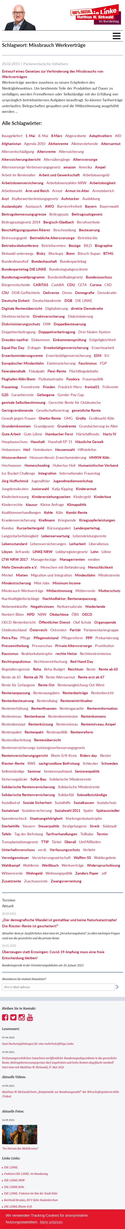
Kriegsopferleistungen (97, 520)
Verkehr (89, 849)
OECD (87, 614)
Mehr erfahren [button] (51, 1222)
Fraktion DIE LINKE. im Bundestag (26, 1174)
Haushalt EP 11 (60, 441)
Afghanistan (11, 143)
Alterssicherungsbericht (21, 159)
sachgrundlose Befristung (59, 763)
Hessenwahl (65, 449)
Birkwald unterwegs (17, 253)
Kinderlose (102, 496)
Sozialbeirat (11, 802)
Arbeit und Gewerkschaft (59, 175)
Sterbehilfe (11, 826)
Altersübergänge (57, 159)
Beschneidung (64, 230)
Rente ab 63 (108, 669)
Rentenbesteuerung (18, 700)
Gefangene (46, 394)
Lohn (94, 551)
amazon (69, 167)
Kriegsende (67, 520)
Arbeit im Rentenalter (19, 175)
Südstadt (110, 826)
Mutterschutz (109, 590)
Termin (102, 834)
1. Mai (30, 135)
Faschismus (88, 363)
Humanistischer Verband (98, 465)
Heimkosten (42, 449)
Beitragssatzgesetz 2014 (21, 222)
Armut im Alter (77, 190)
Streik (95, 826)
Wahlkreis (31, 865)
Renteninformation (102, 708)
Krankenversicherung (19, 520)
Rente (91, 669)
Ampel (100, 167)
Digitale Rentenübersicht (22, 308)
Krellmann (47, 520)
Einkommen (40, 339)
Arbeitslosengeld (96, 175)
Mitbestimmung (59, 590)
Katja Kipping (62, 489)
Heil (26, 449)
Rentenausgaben (46, 693)
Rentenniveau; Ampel (98, 724)
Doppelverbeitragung (18, 332)
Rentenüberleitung (16, 740)
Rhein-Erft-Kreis (64, 755)
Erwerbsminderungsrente (22, 355)
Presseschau (42, 645)
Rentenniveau (67, 724)
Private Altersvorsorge (73, 645)
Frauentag (10, 387)
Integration (47, 473)
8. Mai (43, 135)
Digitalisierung (56, 308)
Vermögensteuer (15, 857)
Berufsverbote (88, 222)
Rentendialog (47, 700)
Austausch (33, 206)
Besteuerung (89, 230)
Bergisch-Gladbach (58, 222)
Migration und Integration (51, 575)
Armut (57, 190)
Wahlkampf (11, 865)
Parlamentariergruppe (101, 630)
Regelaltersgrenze (16, 669)
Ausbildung (91, 198)
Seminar (34, 771)
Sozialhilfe (63, 802)
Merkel (7, 575)
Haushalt (38, 441)
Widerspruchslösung (103, 865)
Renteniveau (11, 716)
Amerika (85, 167)
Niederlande (95, 606)
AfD (118, 135)
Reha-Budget (54, 669)
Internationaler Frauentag (79, 473)
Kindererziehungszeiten (51, 496)
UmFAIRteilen (90, 842)
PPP (89, 638)
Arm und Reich (37, 190)
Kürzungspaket (59, 528)
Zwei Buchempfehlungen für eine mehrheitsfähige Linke (38, 1044)
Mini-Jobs (42, 583)
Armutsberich (103, 190)
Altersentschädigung (18, 151)
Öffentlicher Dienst (54, 622)
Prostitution (104, 645)
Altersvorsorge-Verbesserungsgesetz (31, 167)
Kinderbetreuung (15, 496)
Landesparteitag (87, 528)
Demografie (84, 292)
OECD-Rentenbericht (19, 622)
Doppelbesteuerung (70, 324)
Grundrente (66, 426)
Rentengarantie (72, 708)
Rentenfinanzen (44, 708)
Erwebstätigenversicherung (66, 347)
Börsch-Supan (89, 253)
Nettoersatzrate (69, 606)
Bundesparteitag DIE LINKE (24, 269)
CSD (108, 284)
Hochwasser (12, 465)
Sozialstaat (10, 810)
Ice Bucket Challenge (18, 473)
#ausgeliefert (12, 135)
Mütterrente (85, 590)
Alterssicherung (71, 151)
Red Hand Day (81, 661)
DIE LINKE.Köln (14, 1187)
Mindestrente (109, 575)
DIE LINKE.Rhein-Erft (18, 1206)
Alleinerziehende (84, 143)
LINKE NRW (43, 551)
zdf (104, 873)
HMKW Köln (99, 457)
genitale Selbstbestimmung (23, 402)
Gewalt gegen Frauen (19, 418)
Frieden (49, 387)
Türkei (56, 842)
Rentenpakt (34, 732)
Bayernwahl (109, 206)
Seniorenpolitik (87, 771)
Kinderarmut (86, 489)
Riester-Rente (13, 763)
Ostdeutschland (14, 630)
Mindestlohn (85, 575)
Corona (95, 284)
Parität (75, 630)
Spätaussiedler (108, 810)
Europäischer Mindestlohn (23, 363)
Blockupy (56, 253)
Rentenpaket (12, 732)
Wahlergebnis (105, 857)
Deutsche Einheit (16, 300)
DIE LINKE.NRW (14, 1180)
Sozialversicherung (37, 810)
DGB (68, 300)
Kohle (48, 512)
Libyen (7, 551)
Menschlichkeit (100, 567)
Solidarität (66, 794)
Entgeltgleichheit (102, 339)
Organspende (105, 622)
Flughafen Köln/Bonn (18, 379)
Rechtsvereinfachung (50, 661)
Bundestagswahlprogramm (23, 277)
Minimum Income (67, 583)
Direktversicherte (16, 316)
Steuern (29, 826)
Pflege (25, 638)
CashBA (57, 284)
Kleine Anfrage (52, 504)
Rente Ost (46, 685)
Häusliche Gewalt (89, 441)
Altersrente (46, 151)
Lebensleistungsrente (89, 536)
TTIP (45, 842)
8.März (56, 135)
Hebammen (11, 449)
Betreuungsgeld (14, 238)
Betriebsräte (88, 238)
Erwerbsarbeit (103, 347)
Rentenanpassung (16, 693)
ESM (97, 355)
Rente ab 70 (33, 677)
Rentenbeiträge (75, 693)
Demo (67, 292)
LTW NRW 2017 (15, 559)
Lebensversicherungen (48, 544)
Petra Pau (9, 638)
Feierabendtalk (14, 371)
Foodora (73, 379)
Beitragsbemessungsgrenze (24, 214)
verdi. (42, 849)
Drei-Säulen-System (94, 332)
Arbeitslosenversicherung (22, 183)
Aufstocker (70, 198)
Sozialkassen (84, 802)
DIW (47, 324)
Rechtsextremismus (95, 653)
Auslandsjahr (12, 206)
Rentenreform (81, 732)
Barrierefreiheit (69, 206)
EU (106, 355)
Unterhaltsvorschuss (18, 849)
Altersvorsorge (85, 159)
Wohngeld (34, 873)
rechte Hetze (66, 653)
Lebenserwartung (55, 536)
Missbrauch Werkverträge (22, 590)
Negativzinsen (42, 606)
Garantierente (22, 394)
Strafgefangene (74, 826)
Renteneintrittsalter (76, 700)
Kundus (8, 528)
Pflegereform (72, 638)
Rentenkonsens (93, 716)
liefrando (22, 551)
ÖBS (75, 614)
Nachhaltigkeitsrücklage (20, 598)
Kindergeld (82, 496)
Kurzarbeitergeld (30, 528)
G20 (5, 394)
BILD (88, 245)
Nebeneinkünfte (15, 606)
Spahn (88, 810)
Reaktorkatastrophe (37, 653)
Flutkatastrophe (50, 379)
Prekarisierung (107, 638)
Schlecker (90, 763)
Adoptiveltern (100, 135)
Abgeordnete (75, 135)
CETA (82, 284)
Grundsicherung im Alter (98, 426)
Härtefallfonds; (88, 434)
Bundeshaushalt (44, 261)
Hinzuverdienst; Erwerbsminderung (58, 457)
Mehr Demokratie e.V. (19, 567)
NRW (42, 614)
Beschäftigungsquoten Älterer (26, 230)
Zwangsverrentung (66, 881)
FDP (103, 363)
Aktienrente (58, 143)
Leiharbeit (77, 544)
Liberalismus (98, 544)
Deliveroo (51, 292)
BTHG (108, 253)
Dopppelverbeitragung (56, 332)
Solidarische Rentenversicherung (28, 787)
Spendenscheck (14, 818)
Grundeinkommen (16, 426)
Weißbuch (50, 865)
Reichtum (75, 669)
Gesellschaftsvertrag (52, 410)
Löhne (106, 551)
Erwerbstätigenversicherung (68, 355)
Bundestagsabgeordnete (68, 269)
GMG (68, 418)
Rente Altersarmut (60, 677)
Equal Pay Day (13, 347)
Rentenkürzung (40, 724)
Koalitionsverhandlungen (21, 512)
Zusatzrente (11, 881)
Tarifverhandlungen (61, 834)
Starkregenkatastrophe (84, 818)
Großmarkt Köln (101, 418)
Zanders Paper (87, 873)
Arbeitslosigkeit (103, 183)
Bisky (40, 253)
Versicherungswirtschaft (51, 857)
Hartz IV (109, 434)
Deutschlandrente (47, 300)
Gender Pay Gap (71, 394)
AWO (49, 206)
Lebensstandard (14, 544)
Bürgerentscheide (16, 284)
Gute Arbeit (11, 434)
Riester (105, 755)
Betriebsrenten (53, 245)
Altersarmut (111, 143)
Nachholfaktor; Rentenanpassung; (69, 598)
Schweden (109, 763)
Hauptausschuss (15, 441)
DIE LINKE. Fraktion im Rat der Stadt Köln (30, 1193)
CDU (71, 284)
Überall (70, 842)
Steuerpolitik (48, 826)
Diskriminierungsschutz (21, 324)
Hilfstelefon (87, 449)
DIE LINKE (83, 300)
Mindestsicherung (16, 583)
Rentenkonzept (13, 724)
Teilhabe (87, 834)
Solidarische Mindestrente (70, 779)
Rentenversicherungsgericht (25, 755)
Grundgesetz (44, 426)
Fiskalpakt (36, 371)
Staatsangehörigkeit (46, 818)
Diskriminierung (80, 316)
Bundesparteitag (73, 261)
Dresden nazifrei (15, 339)
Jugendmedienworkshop (73, 481)
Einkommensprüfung (69, 339)
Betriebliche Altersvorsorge (52, 238)
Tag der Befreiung (28, 834)
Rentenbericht (102, 693)
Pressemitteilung (15, 645)
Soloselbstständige (92, 794)
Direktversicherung (49, 316)
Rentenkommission (63, 716)
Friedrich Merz (70, 387)
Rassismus (10, 653)
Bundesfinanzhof (15, 261)
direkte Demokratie (87, 308)
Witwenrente (12, 873)
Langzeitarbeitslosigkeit (20, 536)
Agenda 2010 (34, 143)
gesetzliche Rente (86, 410)
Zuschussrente (36, 881)
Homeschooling (37, 465)
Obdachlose (59, 614)
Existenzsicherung (61, 363)
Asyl (5, 198)
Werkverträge (73, 865)
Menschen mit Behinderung (62, 567)
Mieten (22, 575)
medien (94, 559)
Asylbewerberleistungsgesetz (35, 198)
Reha (37, 669)
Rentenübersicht (47, 740)
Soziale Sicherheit (37, 802)
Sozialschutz (106, 802)
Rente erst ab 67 (91, 677)
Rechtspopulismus (16, 661)
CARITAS (40, 284)
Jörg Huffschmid (15, 481)
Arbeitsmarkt (12, 190)
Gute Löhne (33, 434)
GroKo (81, 418)
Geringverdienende (17, 410)
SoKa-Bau (38, 779)
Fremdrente (30, 387)
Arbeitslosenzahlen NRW (66, 183)
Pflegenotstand (46, 638)
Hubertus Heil (64, 465)
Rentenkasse (34, 716)
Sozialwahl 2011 (67, 810)
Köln (59, 512)
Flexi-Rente (57, 371)
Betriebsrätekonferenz (20, 245)
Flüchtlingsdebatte (83, 371)
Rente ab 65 (11, 677)
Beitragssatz (59, 214)
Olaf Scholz (82, 622)
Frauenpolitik (93, 379)
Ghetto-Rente (50, 418)
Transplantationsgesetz (20, 842)
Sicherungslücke (14, 779)
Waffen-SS (82, 857)
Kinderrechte (12, 504)
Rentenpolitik (56, 732)
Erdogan (34, 347)
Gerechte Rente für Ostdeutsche (75, 402)
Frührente (110, 387)
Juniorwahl (40, 489)
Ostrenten (58, 630)
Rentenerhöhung (15, 708)
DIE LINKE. (11, 1167)
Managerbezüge (44, 559)
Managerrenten (72, 559)
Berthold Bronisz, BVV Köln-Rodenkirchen (31, 1200)
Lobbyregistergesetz (72, 551)
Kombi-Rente (76, 512)
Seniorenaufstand (58, 771)
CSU (5, 292)
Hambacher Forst (59, 434)
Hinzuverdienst (14, 457)
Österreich (38, 630)
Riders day (88, 755)
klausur (31, 504)
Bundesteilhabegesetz (65, 277)
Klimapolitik (76, 504)
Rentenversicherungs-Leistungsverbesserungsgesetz (43, 747)
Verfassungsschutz (65, 849)
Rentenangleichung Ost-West (81, 685)
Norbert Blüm (13, 614)
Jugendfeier (40, 481)
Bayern (91, 206)
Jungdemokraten (15, 489)
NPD (31, 614)
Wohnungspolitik (58, 873)
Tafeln (6, 834)
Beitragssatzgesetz (87, 214)
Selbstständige (13, 771)
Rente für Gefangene (18, 685)
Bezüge (75, 245)
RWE (32, 763)
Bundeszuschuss (99, 277)
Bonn (70, 253)
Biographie (104, 245)
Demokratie (107, 292)
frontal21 (92, 387)
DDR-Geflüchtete (26, 292)
